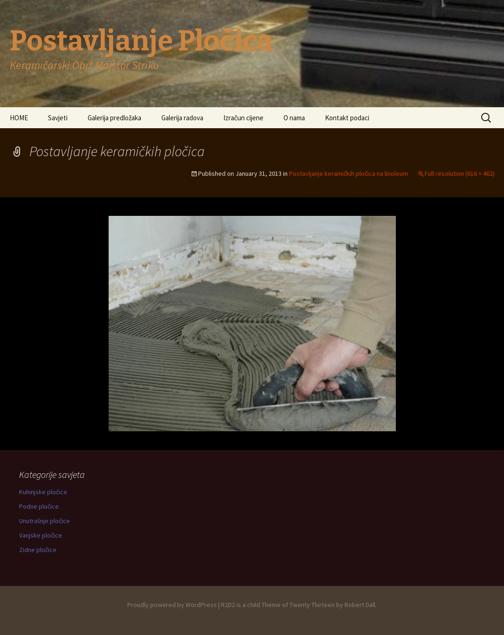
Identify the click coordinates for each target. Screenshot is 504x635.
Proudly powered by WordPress (172, 604)
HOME (19, 117)
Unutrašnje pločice (44, 521)
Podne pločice (39, 506)
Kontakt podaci (347, 117)
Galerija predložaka (114, 117)
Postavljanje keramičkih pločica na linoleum (348, 173)
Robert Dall (360, 604)
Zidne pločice (37, 549)
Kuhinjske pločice (43, 492)
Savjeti (58, 117)
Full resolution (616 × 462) (460, 173)
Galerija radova (182, 117)
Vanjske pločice (40, 535)
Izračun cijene (243, 117)
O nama (294, 117)
